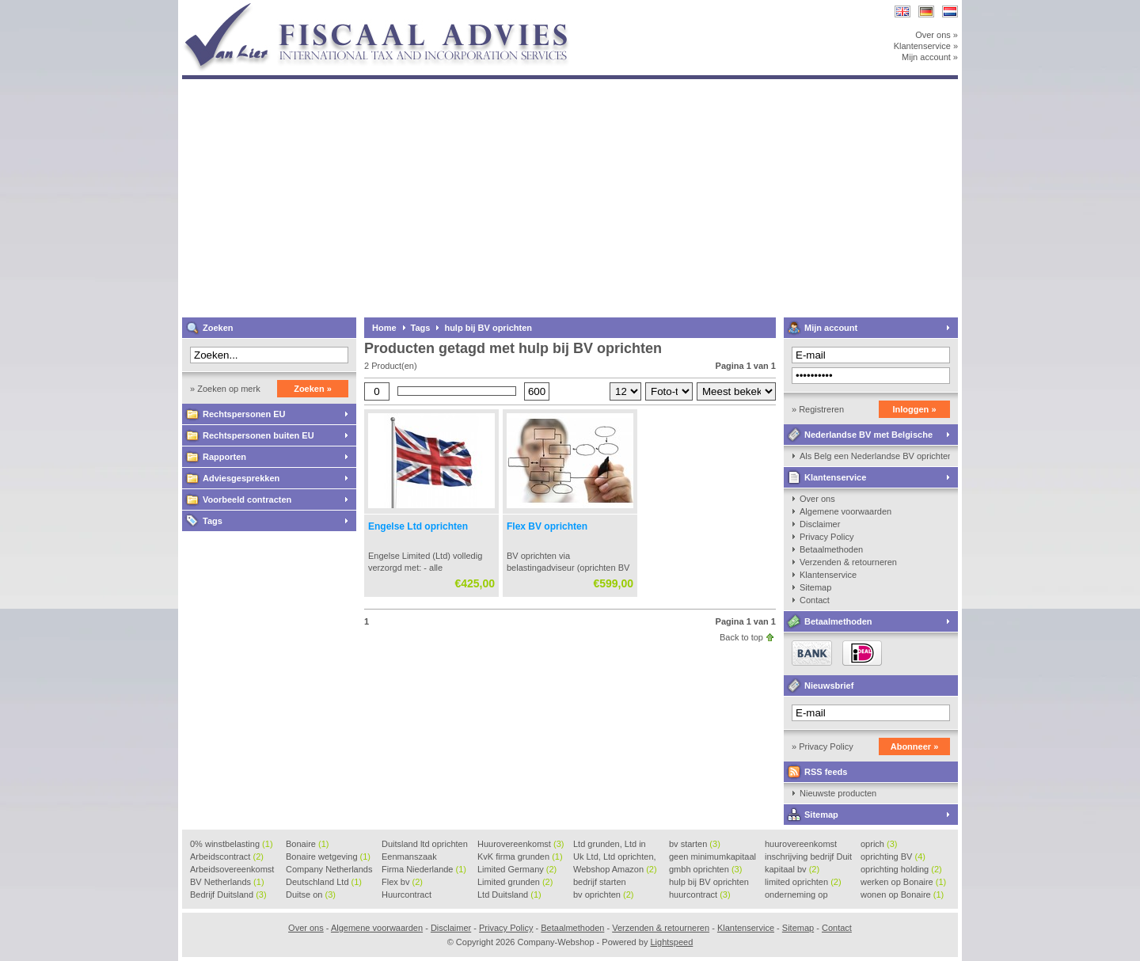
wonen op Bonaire (902, 894)
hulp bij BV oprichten (488, 327)
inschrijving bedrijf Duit (808, 857)
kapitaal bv (792, 869)
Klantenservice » (926, 46)
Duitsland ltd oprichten (425, 844)
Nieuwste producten (838, 793)
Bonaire (307, 844)
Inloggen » (915, 409)
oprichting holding (901, 869)
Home (384, 327)
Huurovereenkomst (520, 844)
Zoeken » (313, 388)
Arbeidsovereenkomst (232, 870)
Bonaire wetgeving (328, 856)
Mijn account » (930, 57)
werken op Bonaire (903, 882)
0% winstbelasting (231, 844)
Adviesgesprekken (241, 478)
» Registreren (818, 409)
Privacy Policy (826, 536)
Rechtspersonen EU (244, 414)
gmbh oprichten (705, 869)
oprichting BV (893, 856)
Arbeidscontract (227, 856)
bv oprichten (603, 894)
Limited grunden (515, 882)
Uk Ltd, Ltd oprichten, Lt (614, 857)
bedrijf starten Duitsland (599, 882)
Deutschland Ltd (324, 882)
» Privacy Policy (822, 746)
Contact (815, 600)
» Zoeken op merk (225, 388)
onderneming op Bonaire (796, 895)
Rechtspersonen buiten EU (258, 435)
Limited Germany (517, 869)
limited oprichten (803, 882)
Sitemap (815, 587)
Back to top (741, 637)
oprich (879, 844)
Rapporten (224, 457)
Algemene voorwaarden (845, 511)
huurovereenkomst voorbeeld (801, 844)
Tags (212, 521)
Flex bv (402, 882)
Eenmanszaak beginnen (409, 857)
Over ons (817, 498)
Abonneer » (915, 746)
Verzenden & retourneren (848, 562)
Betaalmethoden (831, 549)
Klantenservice (835, 477)
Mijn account (830, 327)
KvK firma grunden (520, 856)
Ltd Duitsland (509, 894)
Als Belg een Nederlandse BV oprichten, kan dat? (875, 456)
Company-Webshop (392, 7)
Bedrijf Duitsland (228, 894)
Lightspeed (671, 942)
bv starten (694, 844)
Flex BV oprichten (547, 526)
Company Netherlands (329, 870)
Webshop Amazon (615, 869)
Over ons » (936, 35)
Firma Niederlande (424, 869)
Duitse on (311, 894)
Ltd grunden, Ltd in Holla (609, 844)
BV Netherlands (227, 882)
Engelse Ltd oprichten (418, 526)
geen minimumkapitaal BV (712, 857)
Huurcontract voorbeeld (407, 895)
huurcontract (700, 894)
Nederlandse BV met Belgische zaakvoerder (858, 437)
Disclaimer (820, 524)
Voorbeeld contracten (247, 499)
